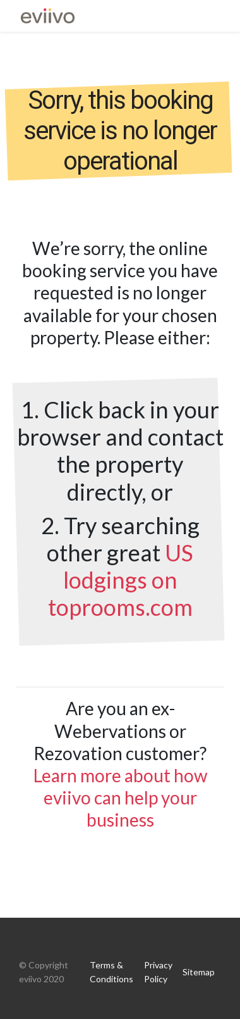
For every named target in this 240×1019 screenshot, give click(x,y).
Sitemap (199, 971)
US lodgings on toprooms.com (121, 580)
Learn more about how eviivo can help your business (120, 797)
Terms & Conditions (111, 972)
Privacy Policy (158, 972)
